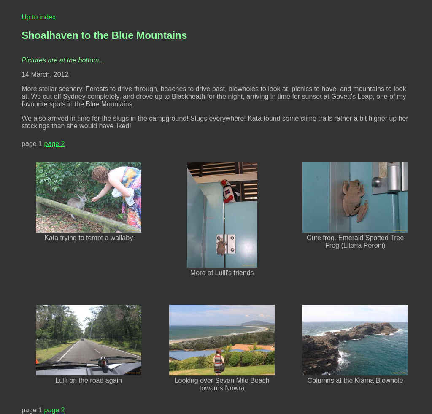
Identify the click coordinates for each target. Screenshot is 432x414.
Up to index (39, 17)
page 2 (54, 143)
